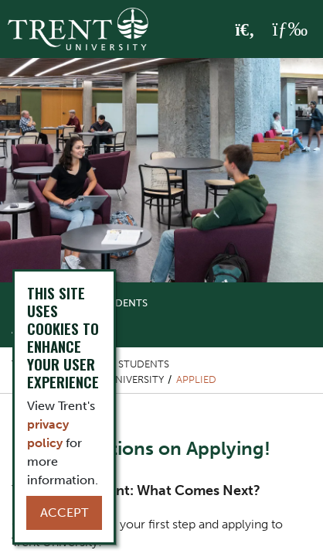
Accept (64, 512)
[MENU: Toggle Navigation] (289, 29)
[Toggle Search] (245, 30)
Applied (196, 379)
